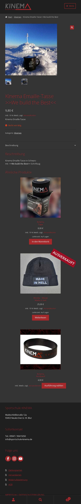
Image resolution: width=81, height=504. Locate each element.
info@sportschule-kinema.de (18, 439)
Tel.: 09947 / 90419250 (15, 436)
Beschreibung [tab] (11, 145)
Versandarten (14, 475)
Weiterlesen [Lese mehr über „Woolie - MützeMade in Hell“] (40, 317)
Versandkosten (30, 115)
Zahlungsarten (15, 470)
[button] (72, 27)
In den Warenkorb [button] (40, 241)
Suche (40, 500)
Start (10, 17)
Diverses (17, 17)
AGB (10, 484)
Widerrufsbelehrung (18, 479)
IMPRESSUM (11, 494)
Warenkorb (62, 498)
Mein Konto (13, 500)
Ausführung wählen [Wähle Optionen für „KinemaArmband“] (53, 385)
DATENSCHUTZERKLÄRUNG (31, 494)
